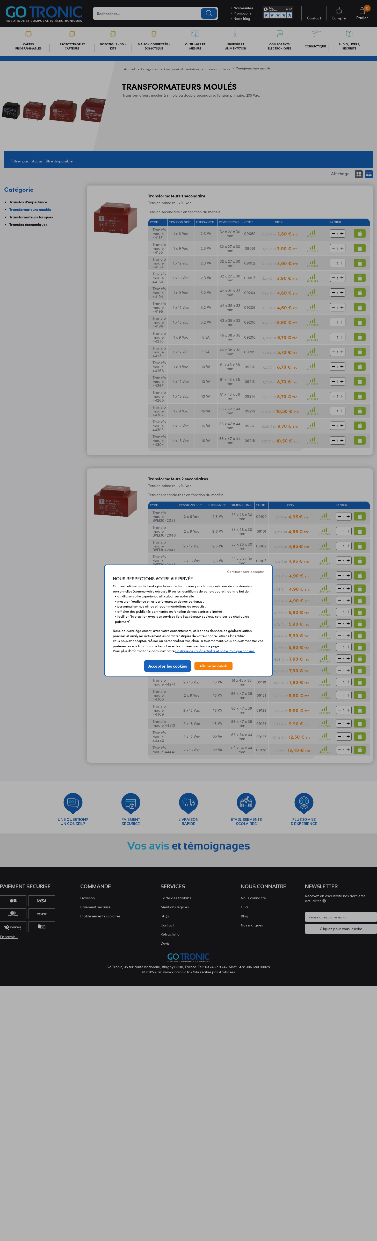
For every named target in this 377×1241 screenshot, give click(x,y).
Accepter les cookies (167, 666)
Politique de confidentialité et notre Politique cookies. (215, 650)
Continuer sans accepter (245, 571)
